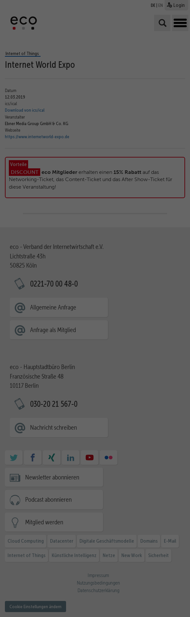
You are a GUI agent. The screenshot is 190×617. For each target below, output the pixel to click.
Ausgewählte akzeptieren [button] (172, 546)
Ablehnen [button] (169, 569)
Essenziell (43, 577)
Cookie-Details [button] (165, 596)
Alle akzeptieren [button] (172, 521)
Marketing (117, 577)
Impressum (166, 606)
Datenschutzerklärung (108, 569)
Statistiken (80, 577)
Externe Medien (80, 586)
